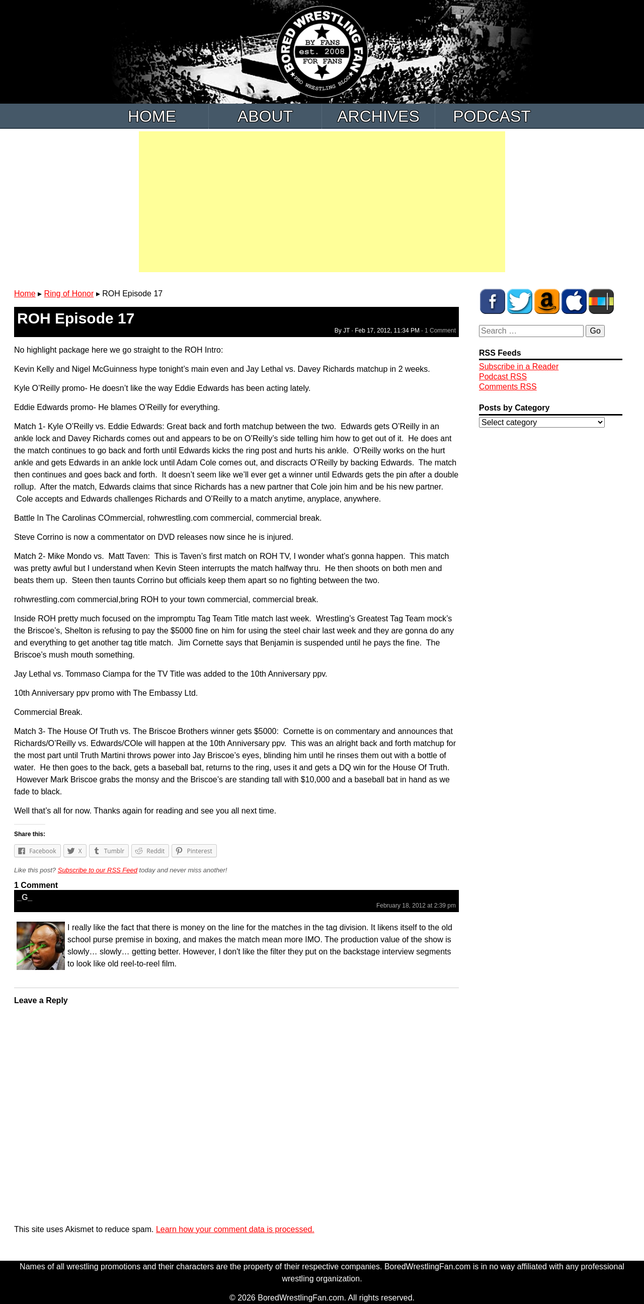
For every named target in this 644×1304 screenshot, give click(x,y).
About (265, 116)
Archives (378, 116)
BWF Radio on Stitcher (601, 301)
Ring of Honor (69, 293)
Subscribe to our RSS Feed (97, 870)
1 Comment (440, 330)
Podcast (492, 116)
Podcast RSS (503, 376)
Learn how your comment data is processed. (235, 1229)
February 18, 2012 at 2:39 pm (416, 905)
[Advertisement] (322, 201)
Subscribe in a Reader (518, 366)
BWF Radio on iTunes (574, 301)
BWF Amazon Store (546, 301)
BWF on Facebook (492, 301)
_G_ (24, 897)
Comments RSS (508, 386)
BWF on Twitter (519, 301)
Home (152, 116)
